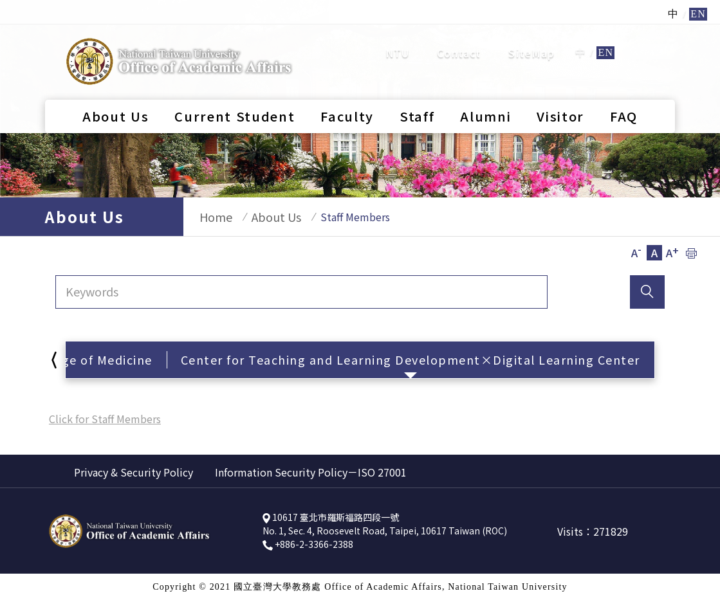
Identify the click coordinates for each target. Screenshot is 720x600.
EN (605, 33)
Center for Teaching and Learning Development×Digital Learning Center (410, 359)
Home (209, 216)
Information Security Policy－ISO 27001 (311, 472)
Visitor (560, 78)
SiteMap (531, 34)
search (649, 33)
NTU (397, 34)
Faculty (347, 78)
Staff (417, 78)
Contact (459, 34)
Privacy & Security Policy (133, 472)
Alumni (485, 78)
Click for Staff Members (105, 418)
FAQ (624, 78)
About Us (115, 78)
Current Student (234, 78)
